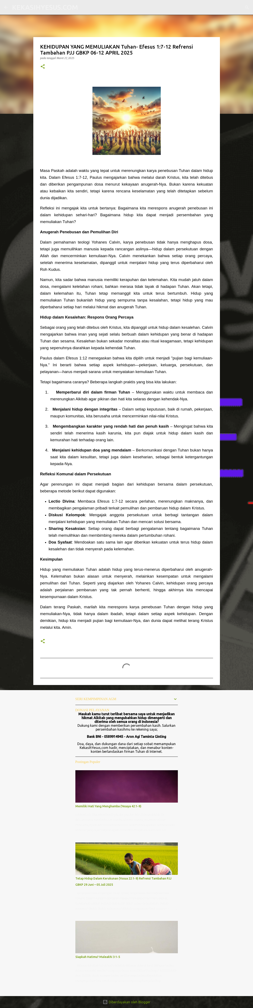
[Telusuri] (83, 7)
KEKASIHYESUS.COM (45, 7)
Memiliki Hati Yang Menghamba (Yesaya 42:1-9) (108, 806)
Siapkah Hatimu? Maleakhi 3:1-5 (97, 957)
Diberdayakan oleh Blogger (126, 1002)
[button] (42, 67)
